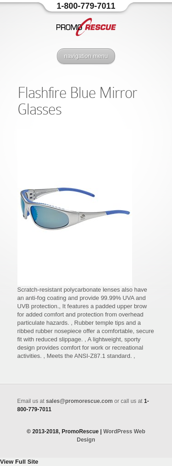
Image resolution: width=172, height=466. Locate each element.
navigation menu (86, 55)
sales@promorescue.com (79, 401)
